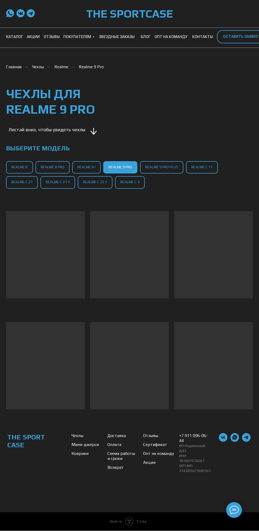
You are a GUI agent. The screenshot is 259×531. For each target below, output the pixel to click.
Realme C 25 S (95, 182)
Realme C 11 (202, 167)
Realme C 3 (129, 182)
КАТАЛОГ (14, 37)
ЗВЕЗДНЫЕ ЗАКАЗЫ (117, 37)
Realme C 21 (22, 182)
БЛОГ (145, 37)
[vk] (223, 440)
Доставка (116, 435)
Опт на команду (158, 453)
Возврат (115, 467)
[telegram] (246, 440)
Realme (61, 66)
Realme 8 (19, 167)
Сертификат (155, 444)
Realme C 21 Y (58, 182)
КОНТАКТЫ (202, 37)
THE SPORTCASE (129, 13)
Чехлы (38, 66)
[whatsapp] (234, 440)
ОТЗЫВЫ (52, 37)
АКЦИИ (33, 37)
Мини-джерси (85, 444)
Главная (14, 66)
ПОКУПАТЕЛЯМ (77, 37)
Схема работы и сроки (121, 456)
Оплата (114, 444)
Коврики (80, 453)
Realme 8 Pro (52, 167)
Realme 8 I (86, 167)
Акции (149, 462)
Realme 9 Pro (91, 66)
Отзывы (150, 435)
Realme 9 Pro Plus (161, 167)
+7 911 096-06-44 (193, 438)
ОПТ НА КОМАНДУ (171, 37)
